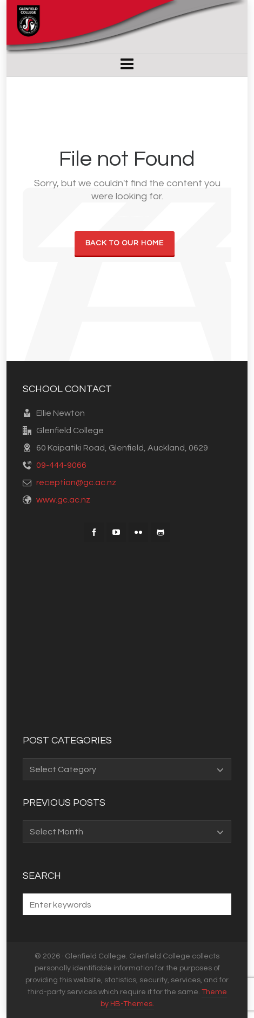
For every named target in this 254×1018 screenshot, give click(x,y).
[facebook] (94, 532)
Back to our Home (124, 243)
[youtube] (116, 532)
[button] (217, 904)
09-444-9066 (61, 465)
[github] (160, 532)
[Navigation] (127, 65)
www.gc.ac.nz (63, 499)
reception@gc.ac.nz (76, 482)
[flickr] (138, 532)
